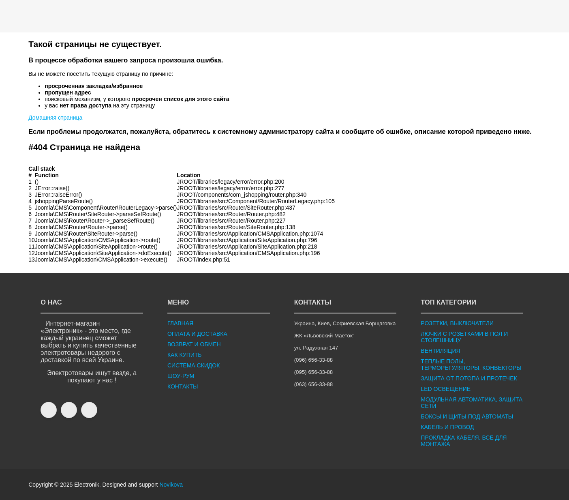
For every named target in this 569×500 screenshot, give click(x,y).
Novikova (171, 484)
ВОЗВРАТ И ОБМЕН (194, 344)
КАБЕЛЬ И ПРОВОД (447, 427)
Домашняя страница (55, 117)
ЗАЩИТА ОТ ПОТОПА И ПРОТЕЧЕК (469, 378)
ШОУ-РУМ (181, 376)
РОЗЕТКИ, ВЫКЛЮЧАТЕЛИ (457, 323)
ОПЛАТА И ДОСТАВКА (197, 333)
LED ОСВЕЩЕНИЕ (446, 389)
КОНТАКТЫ (182, 386)
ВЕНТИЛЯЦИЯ (440, 351)
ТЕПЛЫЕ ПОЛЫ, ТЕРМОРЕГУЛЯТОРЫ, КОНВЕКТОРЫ (471, 364)
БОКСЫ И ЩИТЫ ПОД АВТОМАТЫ (467, 416)
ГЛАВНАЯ (180, 323)
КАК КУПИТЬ (184, 355)
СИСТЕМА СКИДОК (193, 365)
